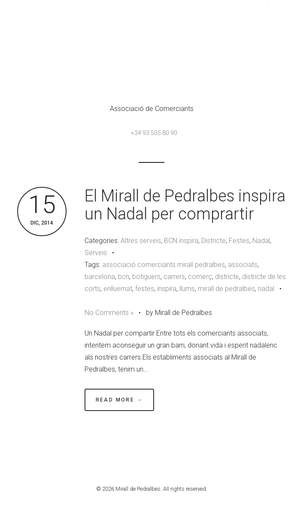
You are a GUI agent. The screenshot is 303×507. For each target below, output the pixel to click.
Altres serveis (141, 241)
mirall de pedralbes (226, 289)
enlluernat (117, 289)
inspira (166, 289)
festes (144, 289)
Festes (239, 241)
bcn (123, 277)
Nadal (261, 241)
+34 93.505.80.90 (154, 132)
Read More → (119, 400)
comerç (200, 277)
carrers (174, 277)
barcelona (100, 277)
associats (243, 265)
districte (227, 277)
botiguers (146, 277)
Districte (213, 241)
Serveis (96, 253)
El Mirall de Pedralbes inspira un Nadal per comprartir (185, 204)
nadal (266, 289)
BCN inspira (181, 241)
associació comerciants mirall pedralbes (163, 265)
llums (187, 289)
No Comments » (109, 313)
